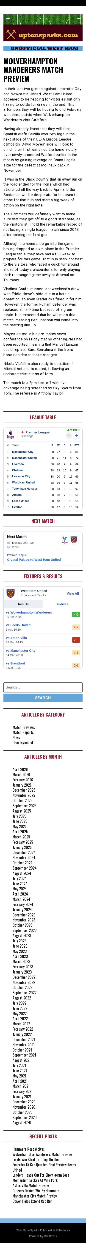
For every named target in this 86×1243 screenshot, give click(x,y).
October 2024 (23, 863)
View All (73, 593)
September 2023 (24, 930)
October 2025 (22, 800)
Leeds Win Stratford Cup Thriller (36, 1159)
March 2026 (21, 774)
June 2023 (20, 946)
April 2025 (20, 831)
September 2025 (24, 805)
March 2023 (21, 961)
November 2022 (24, 982)
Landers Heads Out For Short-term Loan (41, 1175)
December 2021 (24, 1039)
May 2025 (20, 826)
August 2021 (22, 1060)
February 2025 (23, 842)
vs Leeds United (18, 625)
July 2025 (19, 816)
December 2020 (24, 1102)
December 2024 (24, 852)
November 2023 (24, 920)
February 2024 (23, 904)
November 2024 (24, 857)
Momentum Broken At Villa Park (35, 1180)
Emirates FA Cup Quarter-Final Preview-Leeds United (44, 1167)
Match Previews (24, 727)
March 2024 (21, 899)
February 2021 (23, 1091)
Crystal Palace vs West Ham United (34, 559)
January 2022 (22, 1034)
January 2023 (22, 972)
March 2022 (21, 1024)
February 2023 (23, 966)
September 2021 (24, 1055)
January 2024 (22, 909)
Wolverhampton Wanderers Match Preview (42, 1154)
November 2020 (24, 1107)
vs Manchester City (20, 650)
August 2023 (22, 935)
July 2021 (19, 1065)
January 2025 (22, 847)
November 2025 (24, 795)
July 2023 (19, 941)
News (16, 737)
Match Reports (23, 732)
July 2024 (20, 878)
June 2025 (20, 821)
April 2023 (20, 956)
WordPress (50, 1235)
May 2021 (19, 1076)
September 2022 (24, 992)
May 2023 (20, 951)
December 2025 (24, 790)
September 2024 (25, 868)
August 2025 (22, 811)
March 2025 (21, 837)
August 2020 (22, 1122)
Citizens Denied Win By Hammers (36, 1190)
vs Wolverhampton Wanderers (29, 612)
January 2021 (22, 1096)
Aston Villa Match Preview (31, 1185)
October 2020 (23, 1112)
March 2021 (21, 1086)
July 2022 (19, 1003)
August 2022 (22, 998)
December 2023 (24, 915)
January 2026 (22, 785)
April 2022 (20, 1018)
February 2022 (23, 1029)
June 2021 (20, 1070)
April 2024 (20, 894)
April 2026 (20, 769)
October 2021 (22, 1050)
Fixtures (62, 604)
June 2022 (20, 1008)
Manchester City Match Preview (35, 1196)
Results (23, 604)
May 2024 (20, 888)
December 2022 (24, 977)
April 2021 (20, 1081)
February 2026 (23, 780)
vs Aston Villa (16, 638)
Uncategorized (23, 742)
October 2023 (22, 925)
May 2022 (20, 1013)
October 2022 (22, 987)
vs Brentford (15, 663)
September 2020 (25, 1117)
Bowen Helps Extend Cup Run (32, 1201)
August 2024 (22, 873)
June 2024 (20, 883)
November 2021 (24, 1044)
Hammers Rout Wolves (29, 1149)
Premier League (35, 432)
